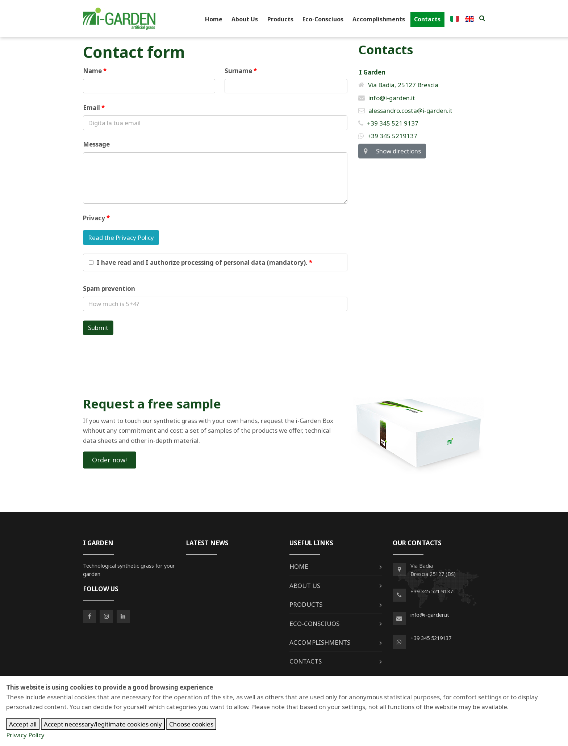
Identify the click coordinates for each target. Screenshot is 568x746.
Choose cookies (191, 724)
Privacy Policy (25, 735)
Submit (98, 327)
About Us (244, 19)
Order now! (109, 459)
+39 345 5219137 (387, 136)
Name (92, 71)
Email (91, 107)
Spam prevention (109, 288)
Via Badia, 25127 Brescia (398, 85)
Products (280, 19)
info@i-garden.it (386, 98)
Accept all (23, 724)
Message (96, 144)
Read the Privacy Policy (121, 237)
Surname (238, 71)
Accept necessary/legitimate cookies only (103, 724)
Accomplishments (378, 19)
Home (213, 19)
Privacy (94, 218)
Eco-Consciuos (322, 19)
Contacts (427, 19)
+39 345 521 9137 (388, 123)
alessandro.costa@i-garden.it (405, 110)
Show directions (392, 151)
